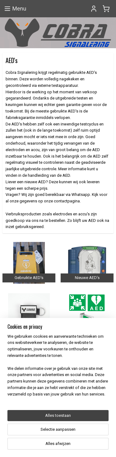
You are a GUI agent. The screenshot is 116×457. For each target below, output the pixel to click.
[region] (58, 403)
